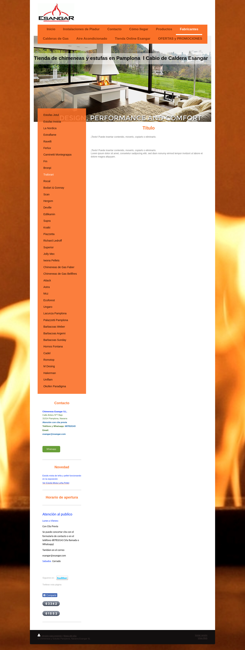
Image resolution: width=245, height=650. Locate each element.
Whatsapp (51, 449)
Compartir (50, 595)
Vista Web (202, 638)
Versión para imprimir (50, 636)
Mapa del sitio (70, 636)
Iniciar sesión (201, 635)
